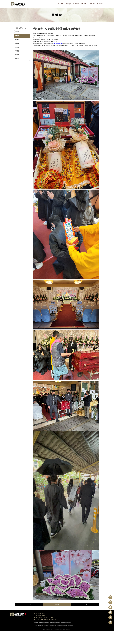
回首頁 (36, 622)
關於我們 (61, 4)
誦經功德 (17, 47)
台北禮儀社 (45, 625)
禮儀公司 (41, 625)
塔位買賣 (17, 43)
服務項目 (68, 4)
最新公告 (17, 58)
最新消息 (91, 4)
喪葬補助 (83, 4)
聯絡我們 (100, 4)
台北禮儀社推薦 (52, 625)
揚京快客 (51, 629)
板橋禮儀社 (65, 625)
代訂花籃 (17, 51)
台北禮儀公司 (59, 625)
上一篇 (29, 604)
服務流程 (76, 4)
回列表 (57, 604)
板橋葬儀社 (70, 625)
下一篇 (85, 604)
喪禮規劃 (17, 35)
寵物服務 (17, 54)
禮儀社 (36, 625)
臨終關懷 (17, 39)
